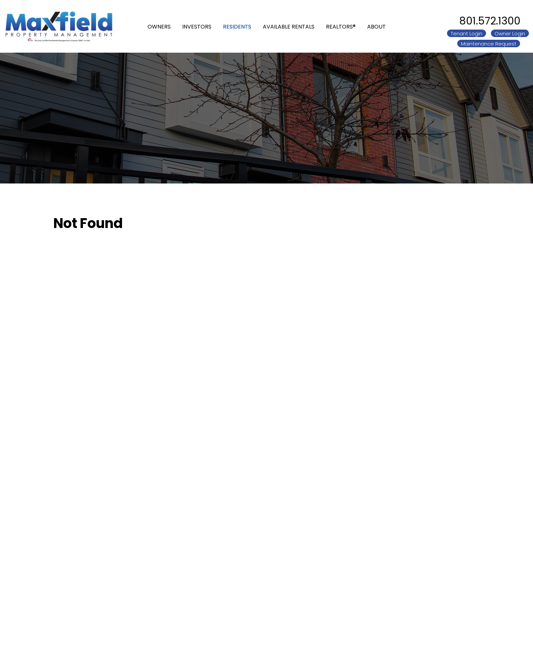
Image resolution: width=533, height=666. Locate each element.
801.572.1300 (489, 21)
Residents (237, 26)
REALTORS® (341, 26)
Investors (196, 26)
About (376, 26)
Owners (159, 26)
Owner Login (510, 33)
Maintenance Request (488, 43)
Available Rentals (288, 26)
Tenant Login (466, 33)
